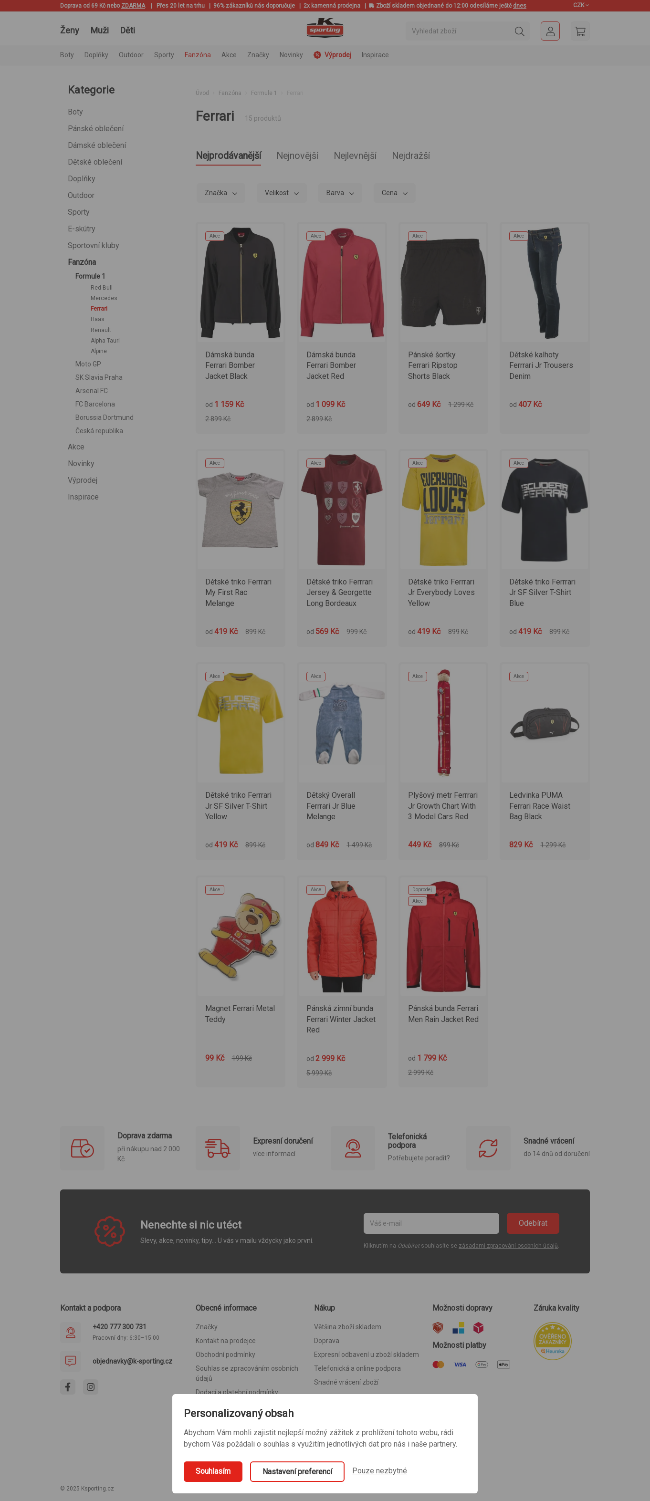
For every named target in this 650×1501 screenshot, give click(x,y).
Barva (336, 194)
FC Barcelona (95, 404)
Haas (98, 319)
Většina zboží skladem (347, 1328)
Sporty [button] (164, 55)
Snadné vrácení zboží (346, 1383)
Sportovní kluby (93, 245)
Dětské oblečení (95, 162)
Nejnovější (314, 157)
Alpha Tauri (105, 340)
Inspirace (375, 55)
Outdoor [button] (131, 55)
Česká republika (99, 431)
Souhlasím (213, 1471)
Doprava (326, 1342)
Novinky (291, 55)
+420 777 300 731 (120, 1328)
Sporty (79, 212)
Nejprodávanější (234, 157)
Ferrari (99, 308)
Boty (75, 111)
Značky (258, 55)
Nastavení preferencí (297, 1471)
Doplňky (81, 178)
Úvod (202, 93)
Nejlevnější (381, 157)
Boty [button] (67, 55)
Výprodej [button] (332, 55)
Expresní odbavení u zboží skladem (366, 1356)
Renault (101, 330)
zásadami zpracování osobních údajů (508, 1247)
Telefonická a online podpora (357, 1370)
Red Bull (102, 287)
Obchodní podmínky (225, 1356)
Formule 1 (90, 276)
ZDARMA (133, 5)
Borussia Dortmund (104, 417)
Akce (76, 446)
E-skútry (81, 228)
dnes (519, 5)
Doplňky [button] (96, 55)
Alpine (99, 351)
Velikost (277, 194)
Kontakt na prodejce (226, 1342)
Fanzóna (82, 262)
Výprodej (82, 480)
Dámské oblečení (97, 145)
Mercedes (104, 298)
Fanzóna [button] (198, 55)
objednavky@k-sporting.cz (132, 1362)
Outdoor (81, 195)
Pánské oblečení (96, 128)
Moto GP (88, 364)
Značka (217, 194)
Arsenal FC (91, 391)
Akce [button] (229, 55)
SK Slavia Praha (99, 377)
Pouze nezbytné (379, 1470)
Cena (390, 194)
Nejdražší (445, 157)
